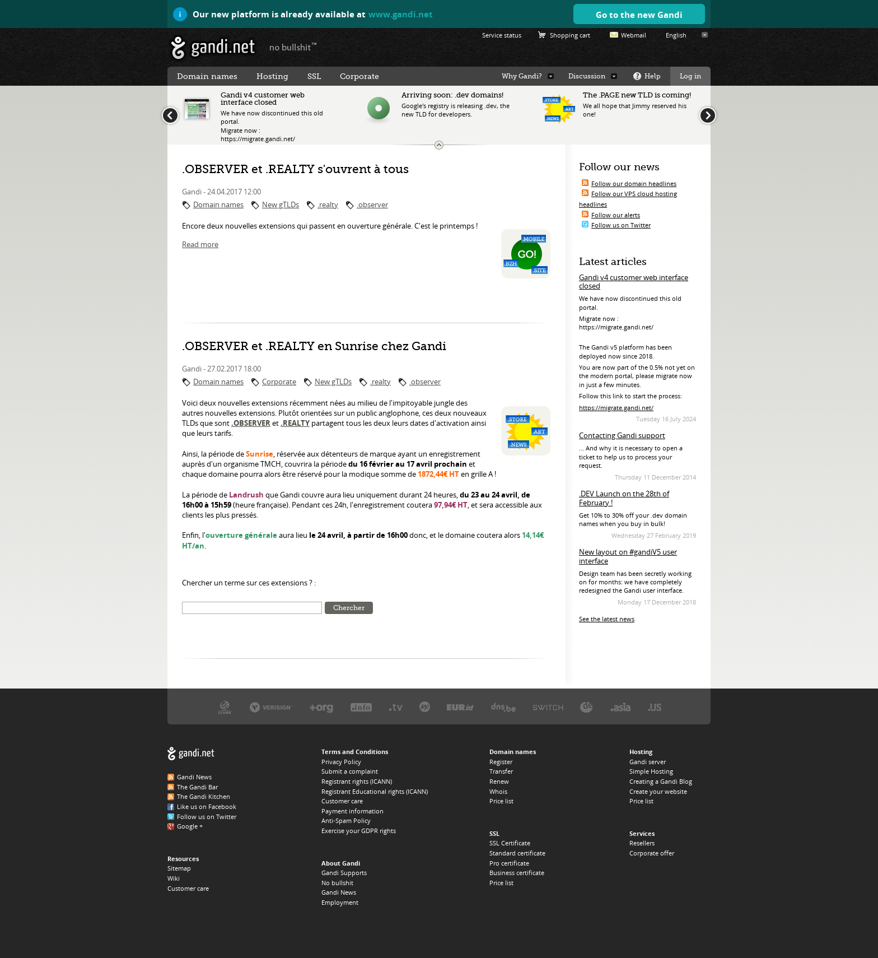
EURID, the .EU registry (460, 706)
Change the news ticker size (439, 145)
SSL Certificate (509, 843)
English (676, 35)
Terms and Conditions (354, 751)
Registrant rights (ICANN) (356, 781)
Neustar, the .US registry (655, 706)
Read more (200, 244)
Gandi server (647, 761)
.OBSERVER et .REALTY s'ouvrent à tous (295, 169)
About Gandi (340, 863)
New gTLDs (280, 204)
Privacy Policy (341, 761)
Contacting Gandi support (622, 435)
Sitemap (179, 868)
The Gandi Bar (197, 787)
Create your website (658, 791)
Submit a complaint (349, 771)
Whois (498, 791)
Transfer (501, 771)
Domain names (218, 204)
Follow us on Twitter (621, 225)
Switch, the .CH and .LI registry (548, 706)
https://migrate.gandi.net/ (616, 407)
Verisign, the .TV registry (396, 706)
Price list (501, 801)
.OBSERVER (250, 423)
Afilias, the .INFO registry (361, 706)
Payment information (352, 811)
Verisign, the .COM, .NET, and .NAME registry (271, 706)
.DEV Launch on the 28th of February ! (624, 498)
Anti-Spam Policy (346, 820)
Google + (190, 826)
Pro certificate (509, 863)
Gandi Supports (344, 872)
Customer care (188, 888)
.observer (372, 204)
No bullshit (337, 882)
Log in (690, 76)
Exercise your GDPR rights (358, 830)
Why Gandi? (522, 76)
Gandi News (194, 777)
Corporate (279, 381)
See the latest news (606, 619)
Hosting (272, 76)
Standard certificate (517, 853)
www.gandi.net (400, 14)
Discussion (586, 76)
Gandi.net (190, 754)
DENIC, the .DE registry (586, 706)
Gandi (213, 47)
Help (653, 76)
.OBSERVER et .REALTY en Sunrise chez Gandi (314, 346)
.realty (327, 204)
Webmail (633, 35)
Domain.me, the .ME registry (424, 706)
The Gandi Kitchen (203, 796)
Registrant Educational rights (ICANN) (374, 791)
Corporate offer (651, 853)
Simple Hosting (651, 771)
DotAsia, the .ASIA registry (620, 706)
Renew (499, 781)
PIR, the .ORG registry (321, 706)
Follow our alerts (615, 215)
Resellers (642, 843)
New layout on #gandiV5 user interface (628, 556)
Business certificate (516, 872)
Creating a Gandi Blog (660, 781)
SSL (314, 76)
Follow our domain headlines (633, 183)
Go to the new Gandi (639, 14)
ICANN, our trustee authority (225, 706)
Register (500, 761)
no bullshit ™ (293, 46)
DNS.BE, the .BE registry (503, 706)
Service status (501, 35)
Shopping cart (570, 35)
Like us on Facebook (206, 806)
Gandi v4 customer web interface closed (633, 281)
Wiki (173, 878)
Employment (339, 902)
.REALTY (295, 423)
